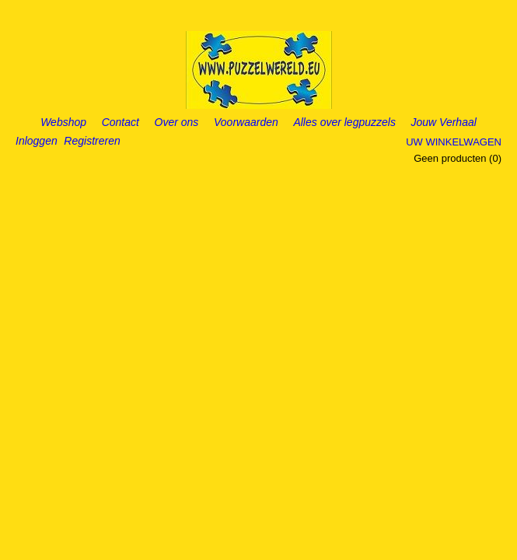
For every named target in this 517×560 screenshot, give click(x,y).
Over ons (177, 122)
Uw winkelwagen (453, 142)
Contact (120, 122)
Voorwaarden (246, 122)
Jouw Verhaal (444, 122)
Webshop (63, 122)
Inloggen (37, 141)
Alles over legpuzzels (344, 122)
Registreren (92, 141)
